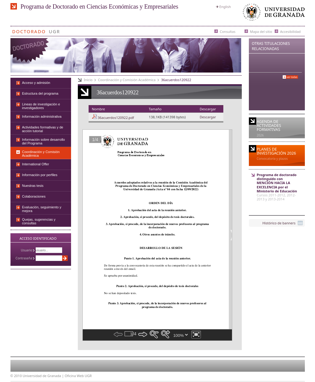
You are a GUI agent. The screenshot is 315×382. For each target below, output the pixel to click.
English (225, 6)
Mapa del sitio (261, 31)
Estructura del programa (40, 93)
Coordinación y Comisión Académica (127, 79)
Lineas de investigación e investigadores (41, 106)
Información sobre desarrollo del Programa (43, 141)
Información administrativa (42, 116)
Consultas (228, 31)
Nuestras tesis (33, 185)
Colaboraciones (34, 196)
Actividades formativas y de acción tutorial (42, 129)
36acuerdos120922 (176, 79)
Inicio (88, 79)
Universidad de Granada (272, 13)
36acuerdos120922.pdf (116, 117)
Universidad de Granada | (44, 375)
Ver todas (292, 77)
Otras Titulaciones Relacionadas (271, 46)
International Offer (35, 164)
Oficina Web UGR (78, 375)
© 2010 (16, 375)
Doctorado (29, 30)
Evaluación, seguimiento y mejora (42, 209)
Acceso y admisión (36, 83)
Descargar (208, 117)
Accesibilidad (290, 31)
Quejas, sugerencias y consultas (39, 221)
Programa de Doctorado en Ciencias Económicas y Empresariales (99, 6)
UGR (54, 30)
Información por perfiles (40, 175)
